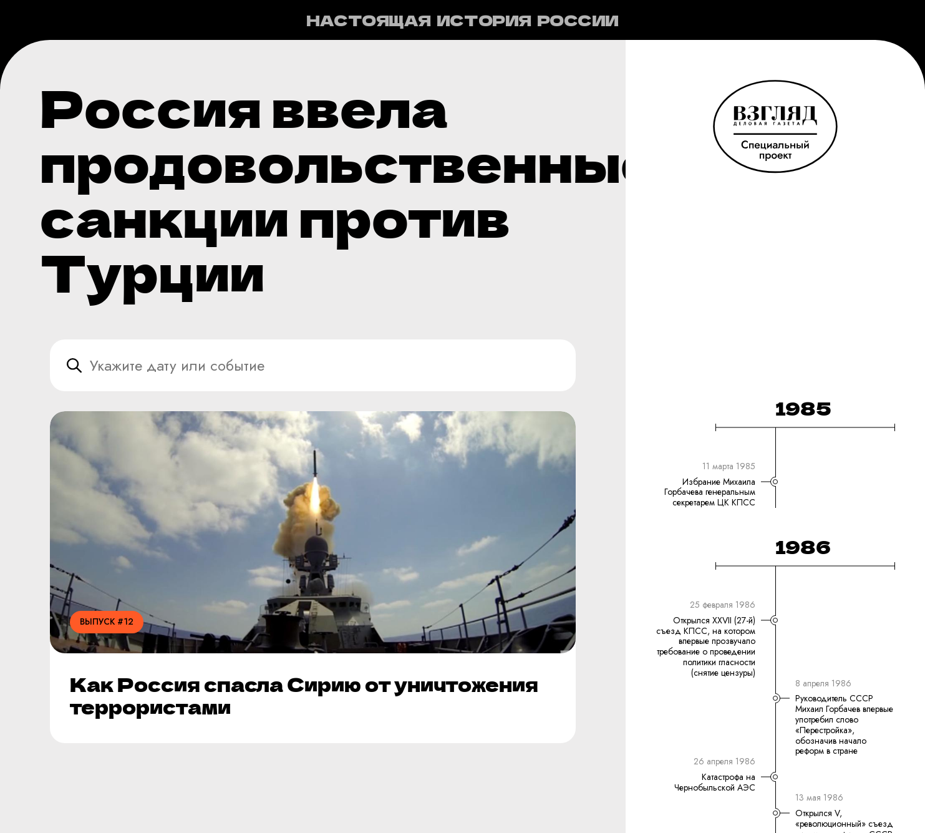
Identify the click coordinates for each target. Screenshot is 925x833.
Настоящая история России (462, 19)
